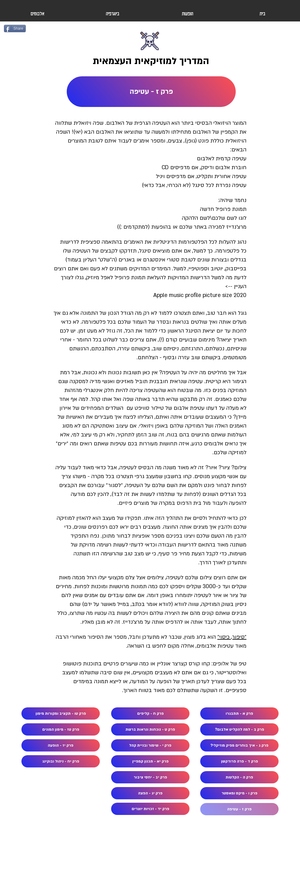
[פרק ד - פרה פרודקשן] (239, 761)
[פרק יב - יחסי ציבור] (150, 777)
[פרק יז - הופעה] (60, 745)
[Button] (150, 49)
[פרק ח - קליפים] (150, 713)
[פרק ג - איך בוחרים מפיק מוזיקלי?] (239, 745)
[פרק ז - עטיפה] (151, 91)
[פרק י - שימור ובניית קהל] (150, 745)
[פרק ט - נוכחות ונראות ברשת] (150, 729)
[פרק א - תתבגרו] (239, 713)
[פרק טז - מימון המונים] (60, 729)
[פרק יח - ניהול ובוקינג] (60, 761)
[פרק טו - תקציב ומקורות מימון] (60, 713)
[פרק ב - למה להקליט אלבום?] (239, 729)
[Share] (15, 28)
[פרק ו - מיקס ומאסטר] (239, 793)
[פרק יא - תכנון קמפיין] (150, 761)
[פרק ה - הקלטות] (239, 777)
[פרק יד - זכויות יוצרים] (150, 809)
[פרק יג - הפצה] (150, 793)
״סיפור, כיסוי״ (231, 637)
